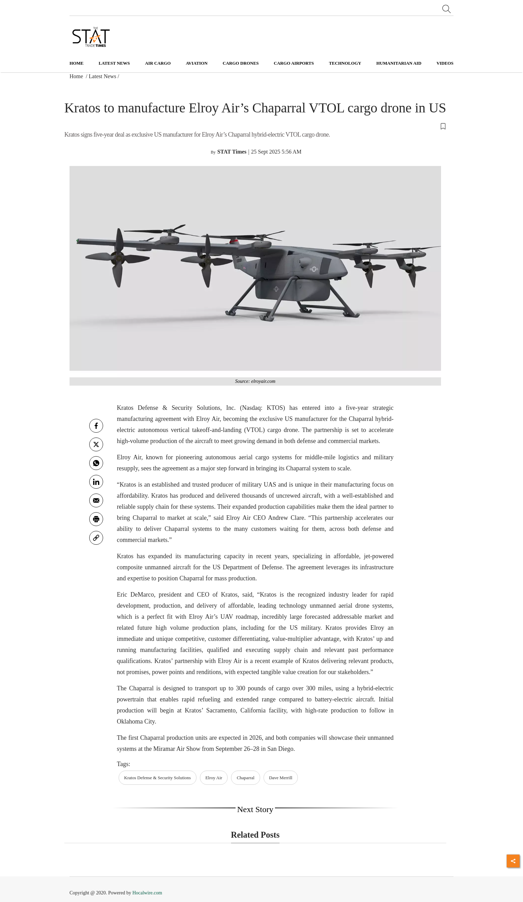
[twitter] (96, 444)
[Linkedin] (96, 482)
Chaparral (245, 777)
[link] (96, 538)
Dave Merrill (281, 777)
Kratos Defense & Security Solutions (157, 777)
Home (77, 63)
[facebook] (96, 426)
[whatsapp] (96, 463)
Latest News (103, 76)
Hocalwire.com (147, 892)
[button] (255, 126)
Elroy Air (213, 777)
